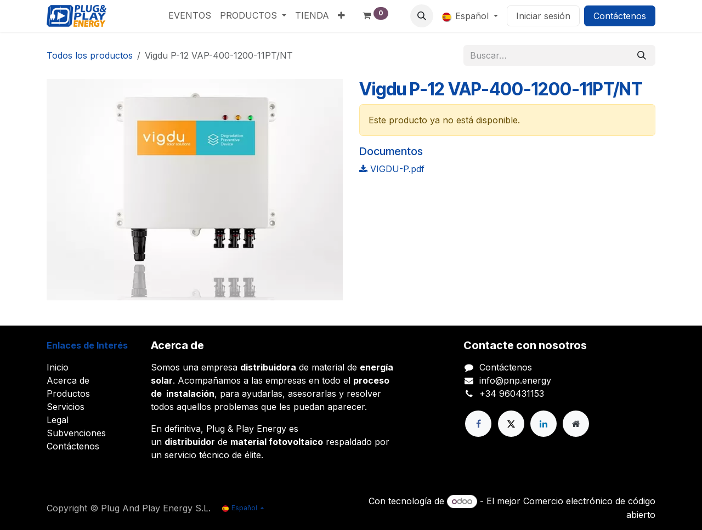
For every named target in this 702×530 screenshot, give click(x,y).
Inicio (58, 367)
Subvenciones (76, 433)
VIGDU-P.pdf (391, 168)
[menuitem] (190, 15)
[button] (421, 15)
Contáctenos (619, 15)
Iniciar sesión (543, 15)
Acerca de (68, 380)
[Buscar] (641, 55)
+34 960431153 (511, 393)
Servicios (65, 406)
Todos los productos (90, 55)
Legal (58, 419)
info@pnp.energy (515, 380)
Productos (68, 393)
